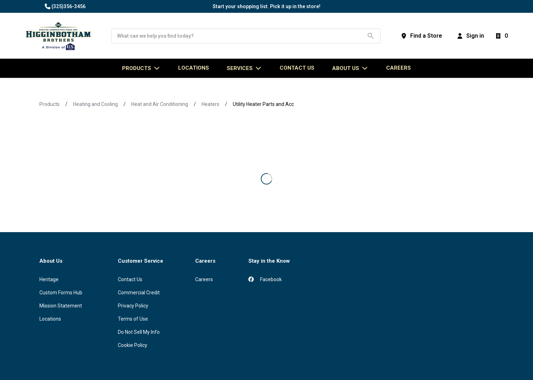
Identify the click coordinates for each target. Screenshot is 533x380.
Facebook (265, 279)
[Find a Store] (421, 36)
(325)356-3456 (68, 6)
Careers (398, 68)
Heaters (210, 104)
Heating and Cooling (95, 104)
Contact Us (130, 279)
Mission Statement (60, 306)
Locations (50, 319)
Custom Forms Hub (60, 292)
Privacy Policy (133, 306)
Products (49, 104)
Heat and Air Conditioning (159, 104)
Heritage (49, 279)
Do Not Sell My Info (139, 332)
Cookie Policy (132, 345)
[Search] (240, 36)
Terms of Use (133, 319)
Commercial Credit (139, 292)
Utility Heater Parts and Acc (263, 104)
